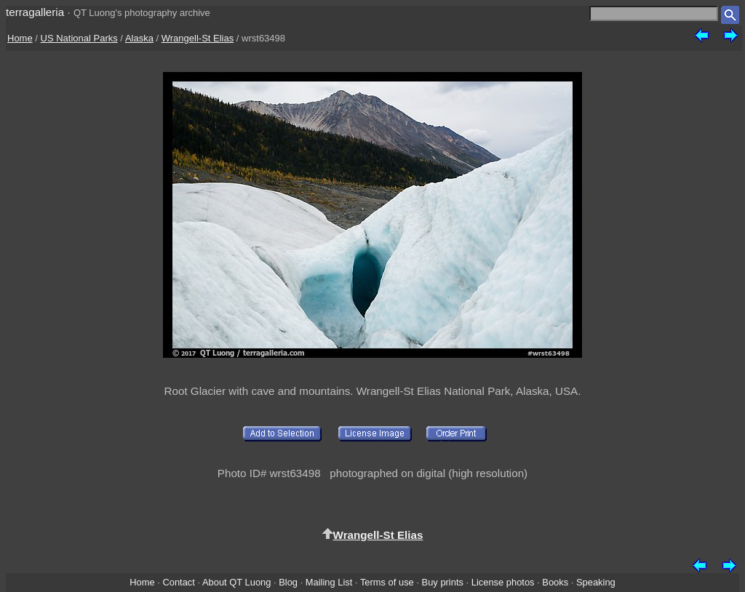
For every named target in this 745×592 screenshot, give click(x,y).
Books (555, 582)
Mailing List (329, 582)
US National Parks (79, 38)
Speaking (595, 582)
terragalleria (35, 12)
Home (20, 38)
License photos (503, 582)
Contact (178, 582)
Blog (288, 582)
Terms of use (387, 582)
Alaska (139, 38)
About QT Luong (236, 582)
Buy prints (442, 582)
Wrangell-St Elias (198, 38)
